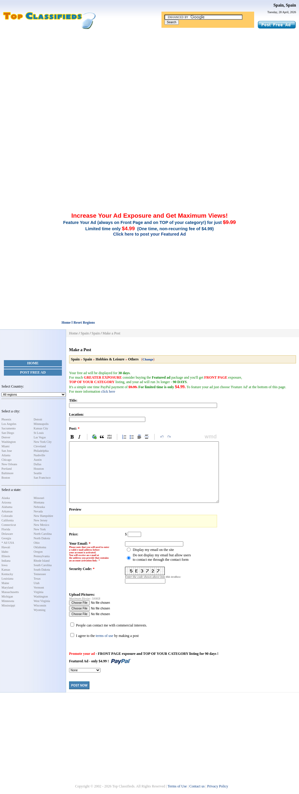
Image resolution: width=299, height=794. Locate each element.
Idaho (4, 551)
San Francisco (42, 477)
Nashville (39, 455)
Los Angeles (8, 424)
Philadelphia (41, 450)
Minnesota (7, 601)
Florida (5, 529)
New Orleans (9, 464)
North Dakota (42, 538)
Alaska (5, 498)
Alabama (6, 507)
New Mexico (41, 524)
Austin (38, 459)
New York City (43, 441)
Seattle (38, 473)
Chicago (6, 459)
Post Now (79, 685)
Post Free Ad (33, 372)
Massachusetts (10, 592)
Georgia (6, 538)
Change (148, 359)
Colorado (7, 515)
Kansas (5, 569)
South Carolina (43, 565)
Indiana (5, 560)
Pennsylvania (42, 556)
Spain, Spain (285, 5)
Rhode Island (42, 560)
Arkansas (7, 511)
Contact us (197, 786)
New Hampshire (43, 515)
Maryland (7, 587)
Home (33, 363)
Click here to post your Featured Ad (149, 234)
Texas (37, 578)
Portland (6, 468)
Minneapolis (41, 424)
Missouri (39, 498)
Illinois (5, 556)
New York (40, 529)
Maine (5, 583)
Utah (36, 583)
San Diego (7, 432)
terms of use (104, 636)
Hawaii (5, 547)
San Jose (6, 450)
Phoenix (6, 419)
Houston (39, 468)
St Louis (39, 432)
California (7, 520)
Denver (5, 437)
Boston (5, 477)
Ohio (37, 542)
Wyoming (39, 610)
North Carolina (43, 533)
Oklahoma (40, 547)
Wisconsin (40, 605)
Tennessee (40, 574)
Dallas (38, 464)
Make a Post (111, 333)
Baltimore (7, 473)
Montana (39, 502)
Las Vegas (40, 437)
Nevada (38, 511)
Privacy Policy (217, 786)
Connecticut (8, 524)
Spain (85, 333)
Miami (5, 446)
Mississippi (8, 605)
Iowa (4, 565)
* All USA (7, 542)
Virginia (39, 592)
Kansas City (41, 428)
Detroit (38, 419)
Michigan (7, 596)
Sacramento (8, 428)
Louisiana (7, 578)
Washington (8, 441)
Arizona (6, 502)
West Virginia (42, 601)
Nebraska (39, 507)
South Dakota (42, 569)
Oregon (38, 551)
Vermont (39, 587)
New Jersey (41, 520)
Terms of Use (177, 786)
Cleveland (40, 446)
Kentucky (7, 574)
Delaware (7, 533)
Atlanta (5, 455)
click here (108, 391)
